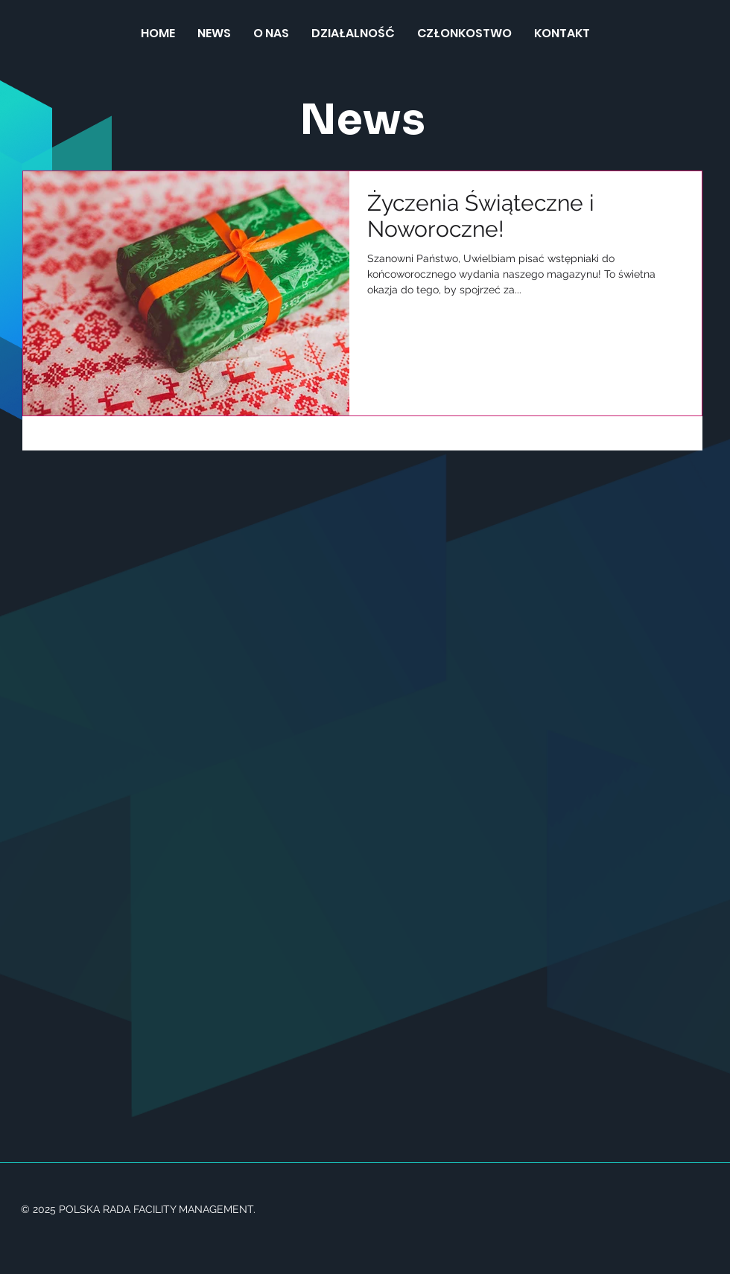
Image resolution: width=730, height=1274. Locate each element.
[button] (353, 33)
